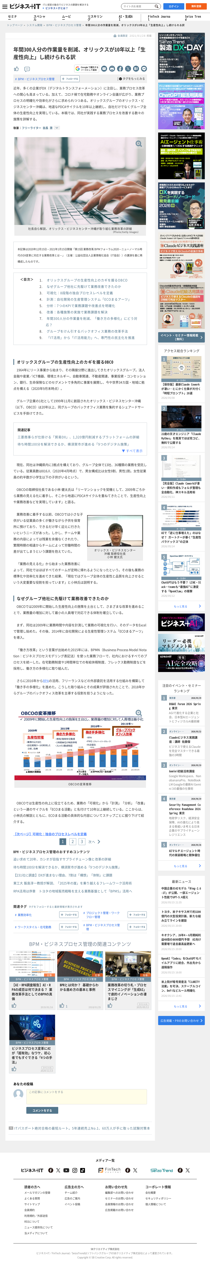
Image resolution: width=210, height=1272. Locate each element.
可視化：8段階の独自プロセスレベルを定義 (80, 292)
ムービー (66, 18)
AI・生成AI (126, 18)
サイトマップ (32, 1204)
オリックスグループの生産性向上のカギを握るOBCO (87, 280)
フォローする (72, 78)
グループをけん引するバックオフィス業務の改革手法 (87, 331)
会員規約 (29, 1210)
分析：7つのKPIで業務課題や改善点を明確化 (81, 305)
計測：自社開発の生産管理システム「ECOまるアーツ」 (89, 299)
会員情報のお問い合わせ (119, 1204)
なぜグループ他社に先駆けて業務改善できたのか (84, 286)
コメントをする (42, 1110)
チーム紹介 (71, 1192)
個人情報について (155, 1204)
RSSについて (31, 1221)
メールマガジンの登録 (37, 1192)
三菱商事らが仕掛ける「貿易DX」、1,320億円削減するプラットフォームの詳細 (78, 437)
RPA (46, 680)
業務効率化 (25, 915)
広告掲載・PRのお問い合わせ (180, 1021)
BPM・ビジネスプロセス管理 (36, 79)
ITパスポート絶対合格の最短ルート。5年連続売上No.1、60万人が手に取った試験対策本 (82, 1128)
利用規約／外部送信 (36, 1216)
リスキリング (95, 18)
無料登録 (196, 6)
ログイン (174, 6)
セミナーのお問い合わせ (119, 1198)
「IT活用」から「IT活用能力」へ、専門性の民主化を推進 (91, 337)
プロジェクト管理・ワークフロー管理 (103, 915)
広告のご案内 (72, 1198)
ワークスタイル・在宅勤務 (34, 927)
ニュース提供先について (38, 1227)
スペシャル (39, 18)
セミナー (12, 18)
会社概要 (150, 1192)
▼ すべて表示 (132, 450)
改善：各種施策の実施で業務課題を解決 (77, 312)
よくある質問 (32, 1198)
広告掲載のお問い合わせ (119, 1210)
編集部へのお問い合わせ (119, 1192)
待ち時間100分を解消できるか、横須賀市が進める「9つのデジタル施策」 (74, 444)
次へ (91, 841)
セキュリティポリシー (158, 1198)
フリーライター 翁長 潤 (37, 128)
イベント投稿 (72, 1204)
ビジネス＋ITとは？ (56, 8)
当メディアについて (36, 1233)
